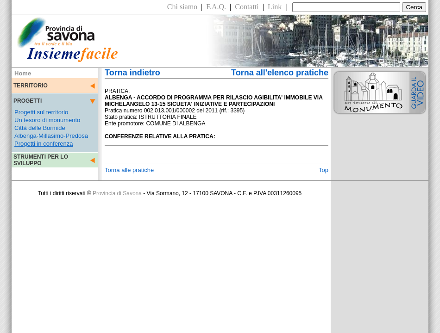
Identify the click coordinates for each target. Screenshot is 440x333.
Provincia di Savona (117, 193)
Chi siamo (182, 7)
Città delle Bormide (39, 127)
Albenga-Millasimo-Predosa (51, 135)
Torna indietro (132, 72)
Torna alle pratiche (129, 169)
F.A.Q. (216, 7)
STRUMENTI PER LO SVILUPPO (40, 160)
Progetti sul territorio (41, 112)
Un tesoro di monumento (47, 120)
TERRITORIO (30, 85)
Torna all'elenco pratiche (279, 72)
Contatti (247, 7)
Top (323, 169)
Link (275, 7)
